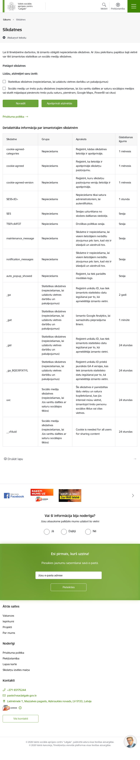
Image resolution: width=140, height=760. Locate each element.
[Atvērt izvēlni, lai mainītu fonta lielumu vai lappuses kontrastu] (118, 7)
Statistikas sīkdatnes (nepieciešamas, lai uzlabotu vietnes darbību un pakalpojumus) (57, 81)
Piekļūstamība (11, 658)
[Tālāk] (133, 496)
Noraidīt (20, 103)
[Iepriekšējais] (7, 496)
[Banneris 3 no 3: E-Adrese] (70, 495)
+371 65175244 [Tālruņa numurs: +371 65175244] (16, 690)
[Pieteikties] (68, 587)
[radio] (49, 531)
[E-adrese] (10, 708)
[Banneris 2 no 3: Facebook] (42, 495)
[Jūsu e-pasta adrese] (68, 575)
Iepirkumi (8, 621)
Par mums (9, 633)
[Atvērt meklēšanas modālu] (104, 7)
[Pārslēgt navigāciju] (133, 6)
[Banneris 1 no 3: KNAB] (14, 495)
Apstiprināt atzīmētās (59, 103)
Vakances (8, 615)
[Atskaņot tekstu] (16, 37)
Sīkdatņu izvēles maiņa (16, 670)
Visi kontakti (20, 718)
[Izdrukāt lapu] (70, 459)
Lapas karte (10, 664)
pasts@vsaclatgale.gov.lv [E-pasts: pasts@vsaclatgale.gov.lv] (22, 695)
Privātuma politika (13, 116)
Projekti (7, 627)
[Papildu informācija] (20, 707)
